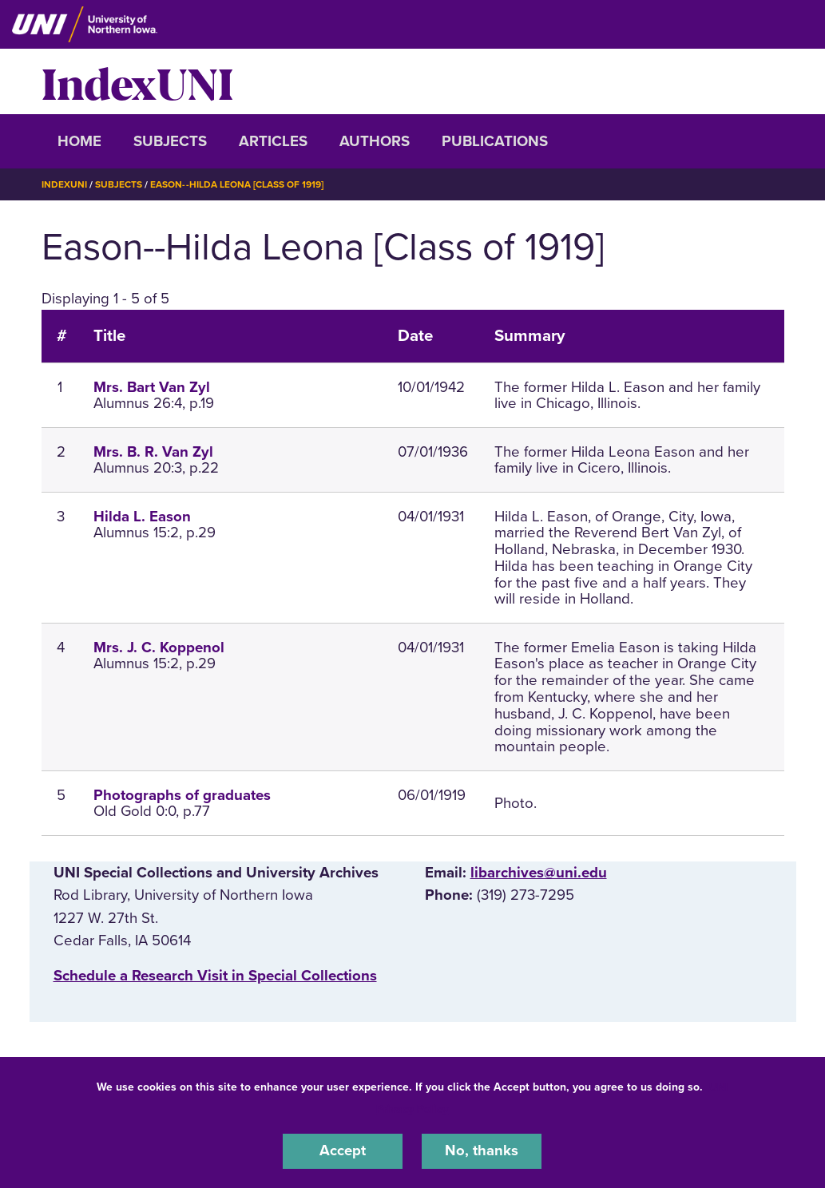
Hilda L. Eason (142, 516)
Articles (273, 141)
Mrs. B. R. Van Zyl (153, 451)
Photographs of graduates (182, 794)
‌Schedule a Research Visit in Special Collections (215, 975)
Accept (342, 1151)
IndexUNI (137, 81)
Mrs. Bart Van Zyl (151, 386)
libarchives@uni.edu (538, 872)
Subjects (170, 141)
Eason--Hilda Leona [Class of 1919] (236, 184)
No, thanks (481, 1151)
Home (79, 141)
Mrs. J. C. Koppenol (158, 646)
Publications (495, 141)
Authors (374, 141)
